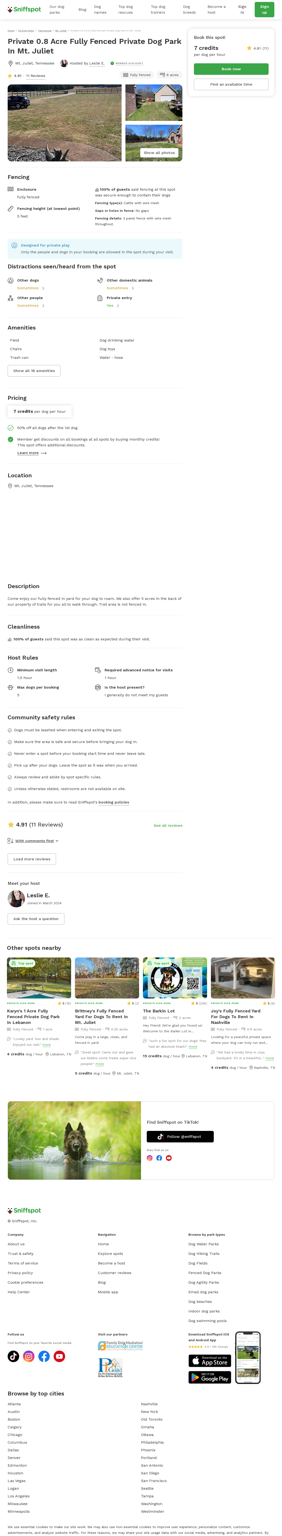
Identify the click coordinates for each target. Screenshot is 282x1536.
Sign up (264, 9)
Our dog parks (57, 9)
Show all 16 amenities (34, 370)
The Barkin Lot (159, 1010)
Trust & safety (21, 1253)
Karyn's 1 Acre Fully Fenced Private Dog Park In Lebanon (33, 1016)
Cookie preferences (25, 1282)
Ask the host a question (36, 918)
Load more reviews (31, 859)
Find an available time (231, 84)
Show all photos (159, 152)
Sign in (242, 9)
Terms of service (23, 1263)
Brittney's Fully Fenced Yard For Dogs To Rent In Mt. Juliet (101, 1016)
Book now (231, 69)
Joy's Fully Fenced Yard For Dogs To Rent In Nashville (235, 1016)
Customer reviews (114, 1272)
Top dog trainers (158, 9)
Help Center (19, 1292)
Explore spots (110, 1253)
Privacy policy (20, 1272)
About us (16, 1244)
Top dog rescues (125, 9)
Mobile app (108, 1292)
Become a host (217, 9)
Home (103, 1244)
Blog (82, 9)
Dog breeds (189, 9)
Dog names (100, 9)
